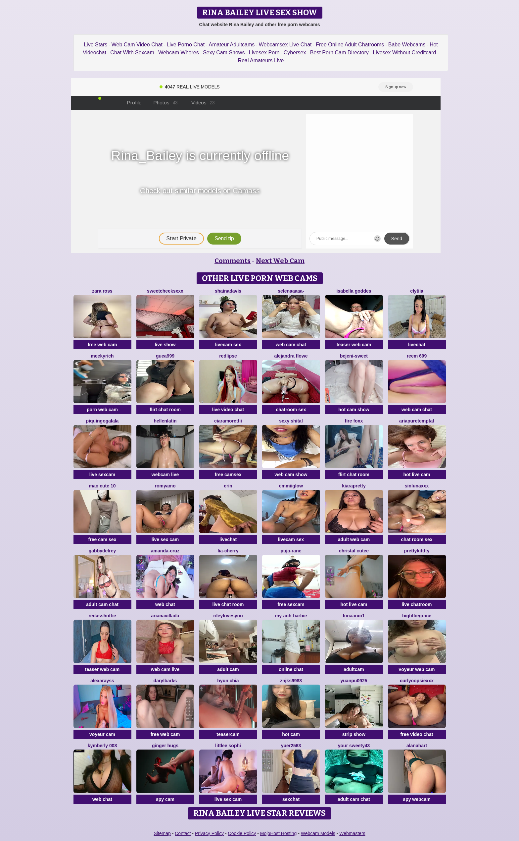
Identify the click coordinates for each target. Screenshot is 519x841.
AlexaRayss (102, 680)
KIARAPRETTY (354, 485)
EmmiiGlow (291, 485)
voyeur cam (102, 734)
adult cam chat (102, 604)
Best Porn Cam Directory (339, 52)
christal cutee (354, 550)
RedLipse (228, 356)
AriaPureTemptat (416, 420)
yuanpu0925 (354, 680)
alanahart (416, 745)
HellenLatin (165, 420)
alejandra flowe (290, 356)
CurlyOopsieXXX (417, 680)
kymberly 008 (102, 745)
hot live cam (416, 474)
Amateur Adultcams (232, 44)
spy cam (165, 799)
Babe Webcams (407, 44)
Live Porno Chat (185, 44)
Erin (228, 485)
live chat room (228, 604)
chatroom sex (291, 409)
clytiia (416, 291)
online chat (291, 669)
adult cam (228, 669)
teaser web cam (354, 344)
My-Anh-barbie (291, 615)
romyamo (165, 485)
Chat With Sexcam (132, 52)
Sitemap (162, 833)
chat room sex (417, 539)
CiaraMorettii (228, 420)
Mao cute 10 (102, 485)
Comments (232, 261)
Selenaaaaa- (291, 291)
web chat (165, 604)
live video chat (228, 409)
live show (165, 344)
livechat (416, 344)
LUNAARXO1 (354, 615)
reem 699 (417, 356)
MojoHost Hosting (278, 833)
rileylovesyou (228, 615)
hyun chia (228, 680)
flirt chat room (165, 409)
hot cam (291, 734)
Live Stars (95, 44)
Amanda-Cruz (165, 550)
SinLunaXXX (417, 485)
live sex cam (165, 539)
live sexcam (102, 474)
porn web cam (102, 409)
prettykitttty (416, 550)
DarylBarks (165, 680)
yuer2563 (291, 745)
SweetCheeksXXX (165, 291)
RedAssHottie (102, 615)
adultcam (354, 669)
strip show (353, 734)
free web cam (102, 344)
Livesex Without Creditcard (404, 52)
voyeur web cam (417, 669)
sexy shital (291, 420)
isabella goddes (353, 291)
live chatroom (416, 604)
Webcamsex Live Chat (285, 44)
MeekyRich (102, 356)
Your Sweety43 (354, 745)
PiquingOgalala (102, 420)
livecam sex (228, 344)
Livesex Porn (264, 52)
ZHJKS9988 (291, 680)
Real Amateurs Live (261, 60)
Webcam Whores (178, 52)
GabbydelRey (102, 550)
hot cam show (353, 409)
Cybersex (295, 52)
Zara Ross (102, 291)
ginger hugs (165, 745)
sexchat (291, 799)
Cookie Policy (242, 833)
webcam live (165, 474)
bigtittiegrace (416, 615)
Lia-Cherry (227, 550)
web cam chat (291, 344)
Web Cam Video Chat (137, 44)
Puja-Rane (290, 550)
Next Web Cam (280, 261)
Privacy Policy (209, 833)
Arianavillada (165, 615)
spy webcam (416, 799)
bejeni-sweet (354, 356)
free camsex (228, 474)
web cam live (165, 669)
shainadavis (228, 291)
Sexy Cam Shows (224, 52)
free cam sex (102, 539)
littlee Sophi (228, 745)
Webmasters (352, 833)
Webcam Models (318, 833)
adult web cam (354, 539)
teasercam (227, 734)
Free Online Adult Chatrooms (350, 44)
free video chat (417, 734)
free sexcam (291, 604)
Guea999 (165, 356)
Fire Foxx (354, 420)
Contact (183, 833)
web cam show (291, 474)
